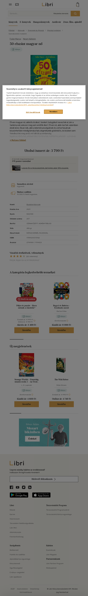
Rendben (53, 112)
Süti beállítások (33, 112)
